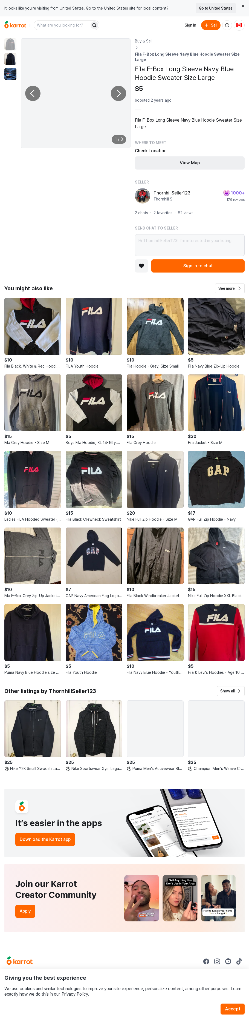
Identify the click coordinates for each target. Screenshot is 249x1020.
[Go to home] (15, 25)
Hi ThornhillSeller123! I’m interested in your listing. (190, 245)
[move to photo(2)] (10, 59)
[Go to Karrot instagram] (217, 961)
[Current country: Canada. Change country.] (239, 25)
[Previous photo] (32, 93)
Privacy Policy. (75, 994)
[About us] (227, 25)
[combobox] (62, 25)
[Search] (94, 25)
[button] (230, 288)
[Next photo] (118, 93)
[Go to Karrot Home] (20, 961)
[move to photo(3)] (10, 74)
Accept (232, 1009)
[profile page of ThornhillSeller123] (142, 196)
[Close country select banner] (243, 6)
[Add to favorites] (141, 266)
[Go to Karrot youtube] (228, 961)
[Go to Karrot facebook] (206, 961)
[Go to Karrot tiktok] (239, 961)
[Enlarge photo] (76, 93)
